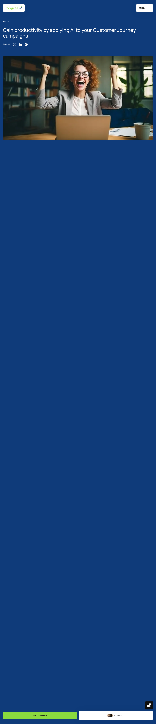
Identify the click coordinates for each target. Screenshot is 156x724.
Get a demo (40, 715)
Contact (116, 715)
